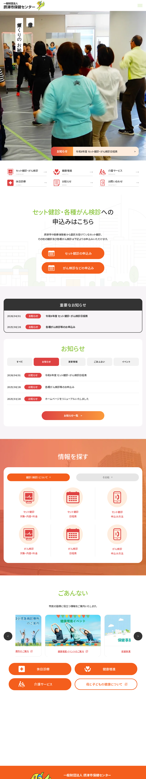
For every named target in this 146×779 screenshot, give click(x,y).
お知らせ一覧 (71, 415)
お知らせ (46, 361)
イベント (126, 361)
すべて (20, 361)
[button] (8, 636)
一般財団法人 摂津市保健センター (87, 775)
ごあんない (99, 361)
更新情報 (73, 361)
